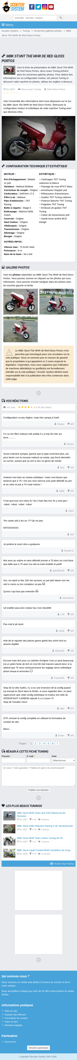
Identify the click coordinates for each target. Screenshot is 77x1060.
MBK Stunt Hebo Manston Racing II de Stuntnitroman (45, 825)
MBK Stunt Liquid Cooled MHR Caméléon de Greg (43, 850)
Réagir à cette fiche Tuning (27, 751)
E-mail (31, 756)
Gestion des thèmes (15, 1014)
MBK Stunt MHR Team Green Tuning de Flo (40, 838)
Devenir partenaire (38, 1047)
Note (54, 756)
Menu (7, 25)
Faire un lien (11, 1021)
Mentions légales (14, 1025)
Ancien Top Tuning (62, 863)
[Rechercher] (61, 17)
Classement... (11, 1042)
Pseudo (6, 756)
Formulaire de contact (16, 1018)
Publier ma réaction (38, 790)
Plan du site (11, 1011)
